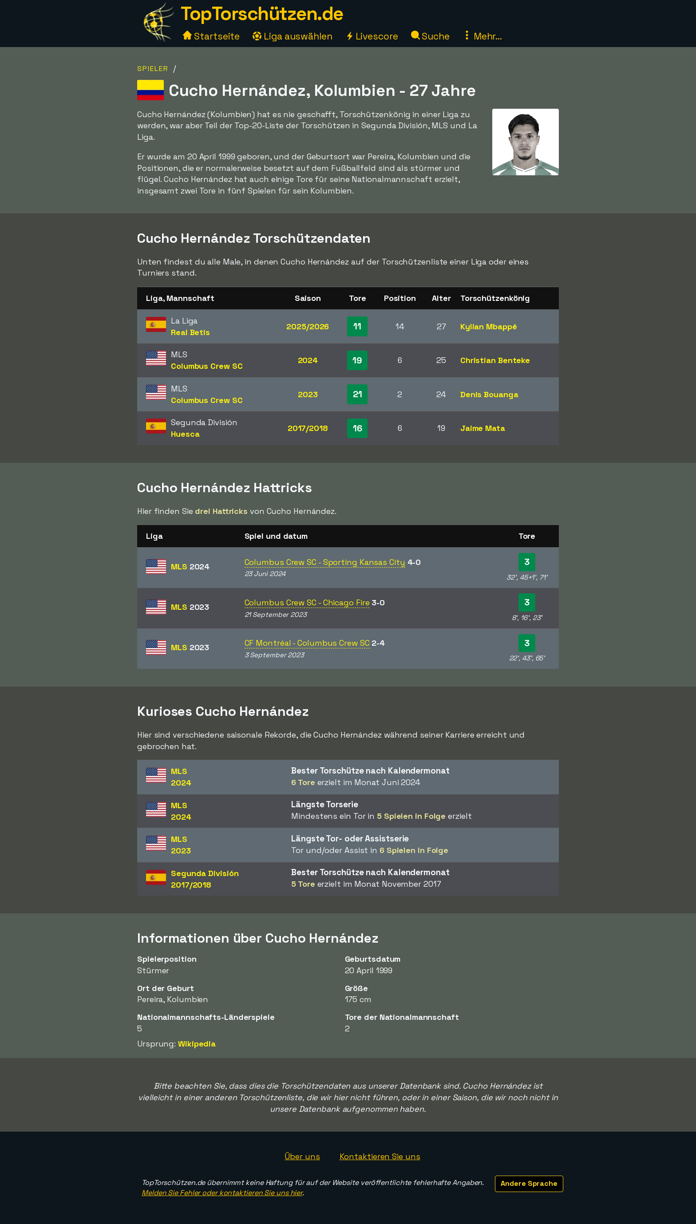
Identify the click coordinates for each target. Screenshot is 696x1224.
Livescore (371, 36)
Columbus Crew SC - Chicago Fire (307, 602)
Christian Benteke (495, 360)
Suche (430, 36)
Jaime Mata (482, 428)
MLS (190, 566)
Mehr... (482, 36)
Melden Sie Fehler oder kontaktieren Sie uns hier (222, 1192)
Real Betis (190, 332)
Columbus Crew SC (206, 366)
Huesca (185, 434)
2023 (308, 394)
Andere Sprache (529, 1183)
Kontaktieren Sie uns (380, 1156)
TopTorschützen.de (262, 13)
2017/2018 (308, 428)
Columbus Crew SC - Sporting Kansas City (325, 562)
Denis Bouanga (489, 394)
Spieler (153, 68)
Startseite (211, 36)
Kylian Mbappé (488, 326)
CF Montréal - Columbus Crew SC (307, 643)
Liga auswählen (292, 36)
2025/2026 (307, 326)
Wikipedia (197, 1043)
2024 (308, 360)
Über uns (302, 1156)
